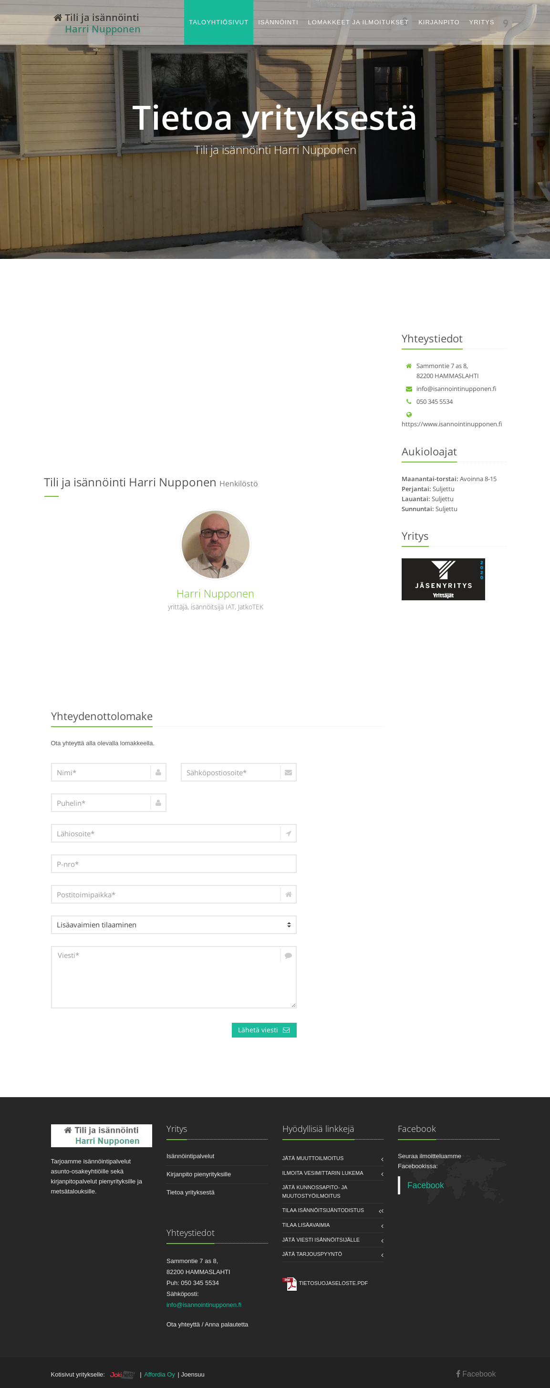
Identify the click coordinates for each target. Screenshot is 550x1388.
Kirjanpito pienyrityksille (198, 1174)
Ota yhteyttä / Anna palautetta (207, 1324)
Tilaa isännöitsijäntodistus (323, 1210)
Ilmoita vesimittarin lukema (322, 1173)
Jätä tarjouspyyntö (312, 1254)
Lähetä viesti (264, 1029)
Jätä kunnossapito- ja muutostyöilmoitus (314, 1191)
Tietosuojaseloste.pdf (333, 1283)
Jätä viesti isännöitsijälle (321, 1240)
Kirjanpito (438, 22)
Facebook (425, 1185)
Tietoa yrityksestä (190, 1192)
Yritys (482, 22)
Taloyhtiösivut (219, 22)
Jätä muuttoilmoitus (313, 1158)
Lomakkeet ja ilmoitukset (358, 22)
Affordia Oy (159, 1374)
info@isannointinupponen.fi (451, 388)
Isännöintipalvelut (190, 1156)
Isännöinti (278, 22)
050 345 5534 (429, 401)
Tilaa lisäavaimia (306, 1225)
